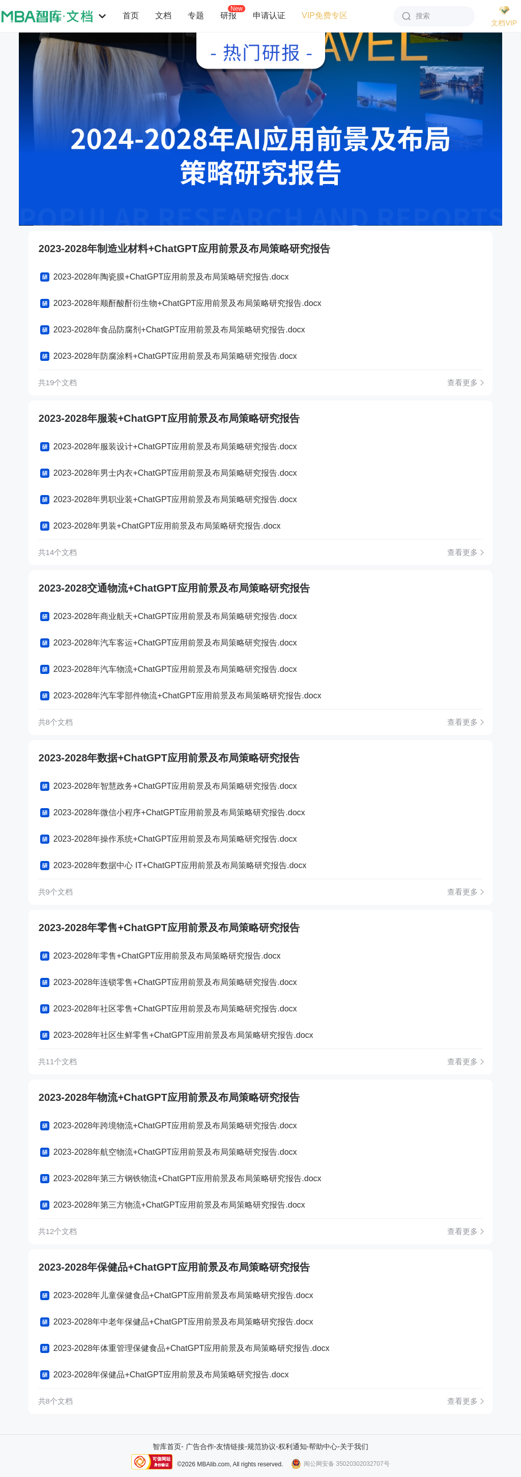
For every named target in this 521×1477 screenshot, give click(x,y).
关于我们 (354, 1446)
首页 (131, 15)
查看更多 (462, 382)
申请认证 (269, 15)
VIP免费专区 (325, 15)
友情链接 (230, 1446)
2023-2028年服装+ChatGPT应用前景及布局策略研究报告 (169, 418)
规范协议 (261, 1446)
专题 (196, 15)
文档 (163, 15)
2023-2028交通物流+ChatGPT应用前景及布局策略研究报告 (174, 588)
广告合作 (200, 1446)
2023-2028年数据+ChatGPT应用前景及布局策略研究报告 (169, 757)
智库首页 (167, 1446)
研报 (228, 15)
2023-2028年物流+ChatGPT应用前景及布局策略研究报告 (169, 1097)
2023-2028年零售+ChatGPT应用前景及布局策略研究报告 (169, 927)
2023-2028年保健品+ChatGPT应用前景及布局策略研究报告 (174, 1267)
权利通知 (292, 1446)
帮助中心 (323, 1446)
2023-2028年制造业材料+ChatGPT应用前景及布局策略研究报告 (184, 248)
